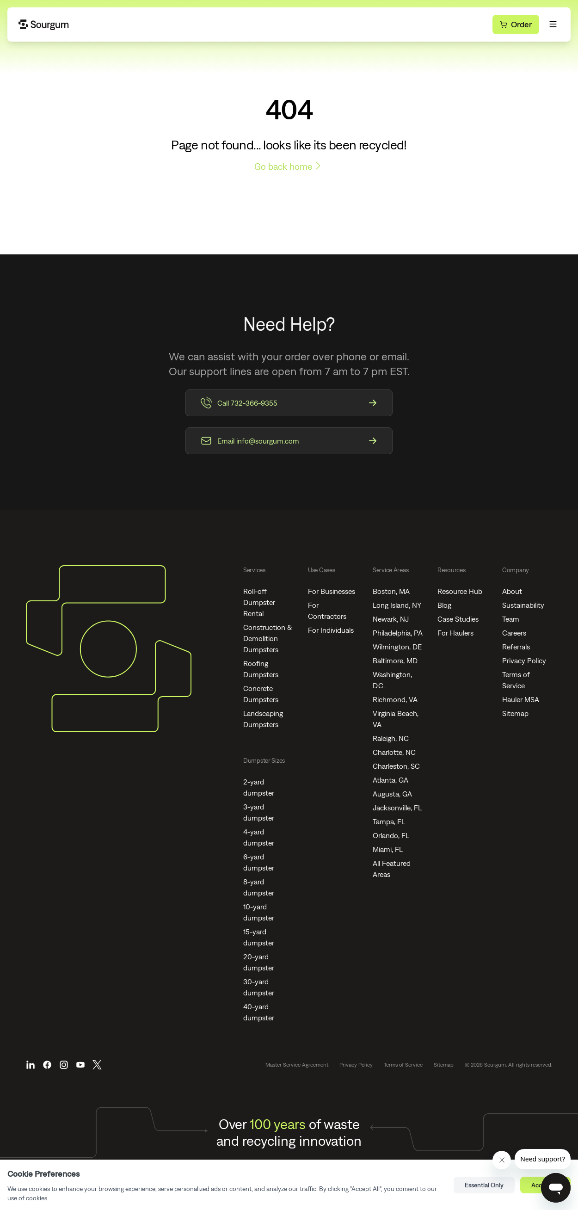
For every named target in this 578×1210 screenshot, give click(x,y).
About (512, 591)
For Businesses (331, 591)
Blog (444, 605)
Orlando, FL (391, 835)
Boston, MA (391, 591)
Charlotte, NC (394, 752)
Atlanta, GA (390, 780)
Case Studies (458, 619)
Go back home (289, 166)
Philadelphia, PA (398, 633)
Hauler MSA (520, 699)
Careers (514, 633)
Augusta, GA (392, 794)
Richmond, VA (395, 699)
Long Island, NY (397, 605)
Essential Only (484, 1185)
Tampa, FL (389, 821)
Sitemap (515, 713)
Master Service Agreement (296, 1065)
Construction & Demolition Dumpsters (267, 638)
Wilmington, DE (397, 646)
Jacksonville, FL (397, 807)
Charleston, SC (396, 766)
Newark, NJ (391, 619)
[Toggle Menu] (553, 24)
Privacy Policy (524, 660)
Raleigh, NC (391, 738)
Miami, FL (388, 849)
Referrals (516, 646)
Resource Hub (459, 591)
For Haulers (455, 633)
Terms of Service (403, 1065)
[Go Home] (44, 24)
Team (510, 619)
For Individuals (331, 630)
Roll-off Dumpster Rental (259, 602)
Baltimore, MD (395, 660)
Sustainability (523, 605)
